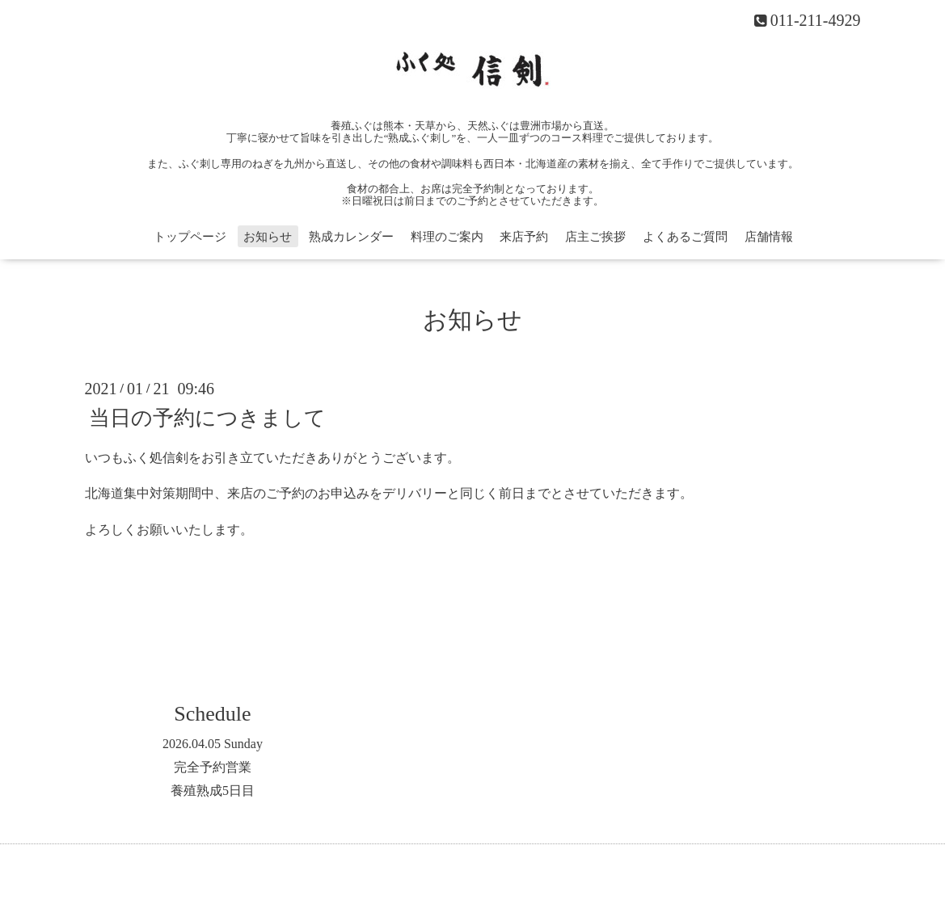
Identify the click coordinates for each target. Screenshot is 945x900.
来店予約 (524, 236)
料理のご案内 (447, 236)
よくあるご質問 (685, 236)
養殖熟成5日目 (213, 790)
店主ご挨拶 (595, 236)
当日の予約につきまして (207, 417)
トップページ (190, 236)
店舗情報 (769, 236)
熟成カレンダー (351, 236)
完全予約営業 (212, 767)
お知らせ (267, 236)
